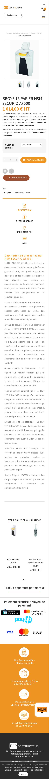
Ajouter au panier (33, 160)
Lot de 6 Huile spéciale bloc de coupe (35, 562)
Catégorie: (7, 193)
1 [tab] (23, 579)
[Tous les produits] (11, 171)
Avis (25, 243)
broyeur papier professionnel (25, 754)
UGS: (4, 188)
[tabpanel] (14, 547)
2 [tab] (25, 579)
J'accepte (23, 774)
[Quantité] (10, 159)
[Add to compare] (5, 171)
